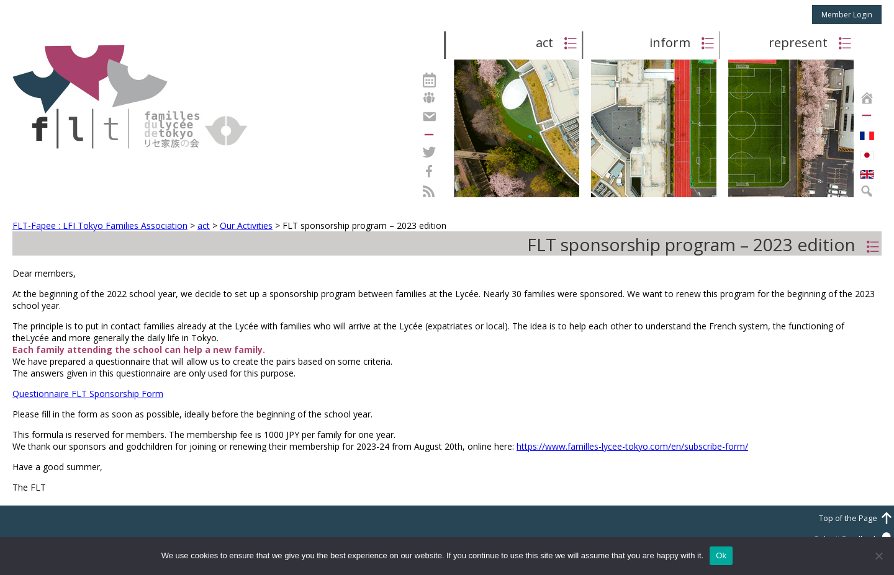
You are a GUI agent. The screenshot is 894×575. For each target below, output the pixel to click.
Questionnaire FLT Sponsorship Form (87, 393)
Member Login (846, 14)
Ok (721, 555)
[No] (878, 556)
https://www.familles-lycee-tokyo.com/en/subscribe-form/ (632, 446)
